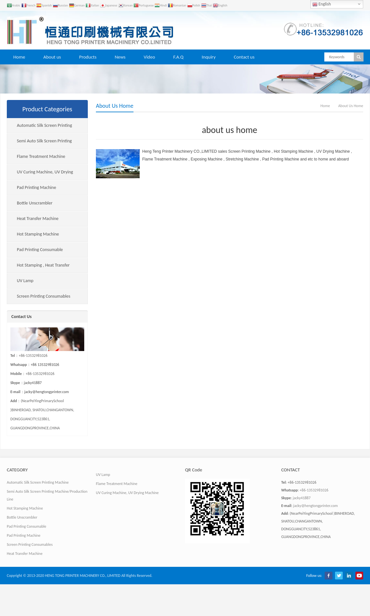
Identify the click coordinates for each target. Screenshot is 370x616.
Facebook (328, 575)
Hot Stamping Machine (38, 234)
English (321, 4)
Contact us (244, 57)
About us (52, 57)
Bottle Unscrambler (34, 203)
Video (149, 57)
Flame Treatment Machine (41, 156)
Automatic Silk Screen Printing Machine (39, 128)
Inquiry (208, 57)
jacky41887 (33, 382)
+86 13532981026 (45, 364)
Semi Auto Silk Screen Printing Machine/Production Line (39, 143)
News (120, 57)
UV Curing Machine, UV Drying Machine (40, 174)
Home (19, 57)
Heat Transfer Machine (38, 218)
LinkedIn (349, 575)
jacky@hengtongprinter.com (46, 392)
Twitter (339, 575)
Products (88, 57)
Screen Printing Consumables (43, 296)
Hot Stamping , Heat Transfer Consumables (38, 267)
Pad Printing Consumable (40, 249)
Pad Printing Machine (36, 187)
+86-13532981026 (314, 490)
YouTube (359, 575)
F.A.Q (178, 57)
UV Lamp (25, 280)
